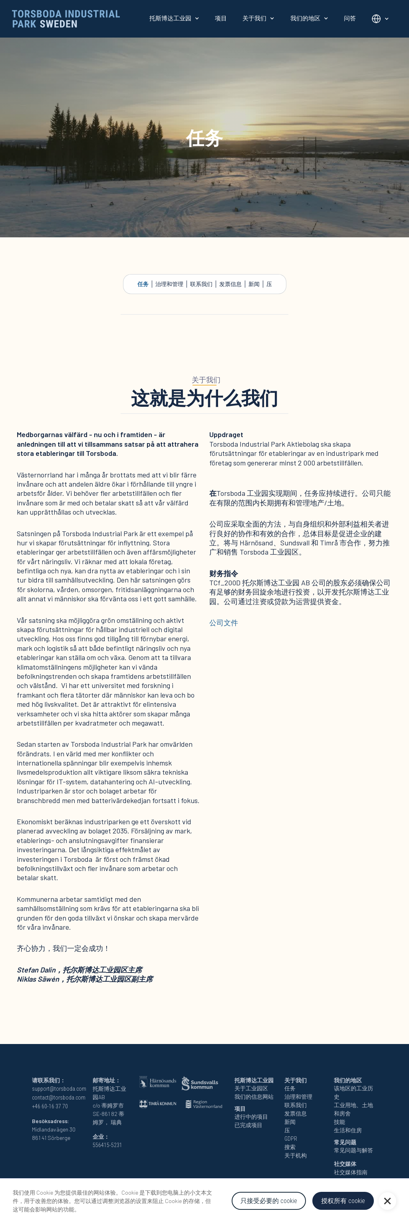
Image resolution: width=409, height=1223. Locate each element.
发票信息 (230, 283)
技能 (339, 1122)
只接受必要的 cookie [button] (268, 1201)
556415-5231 (107, 1145)
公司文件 (223, 622)
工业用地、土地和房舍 (353, 1109)
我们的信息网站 (254, 1097)
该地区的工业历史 (353, 1092)
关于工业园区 (251, 1088)
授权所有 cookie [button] (343, 1201)
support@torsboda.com (59, 1089)
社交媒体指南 (350, 1172)
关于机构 (295, 1155)
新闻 (254, 283)
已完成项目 (248, 1125)
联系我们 (201, 283)
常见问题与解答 (353, 1150)
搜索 (290, 1147)
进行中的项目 (251, 1117)
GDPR (290, 1139)
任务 (143, 283)
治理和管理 (169, 283)
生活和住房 (348, 1130)
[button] (387, 1201)
